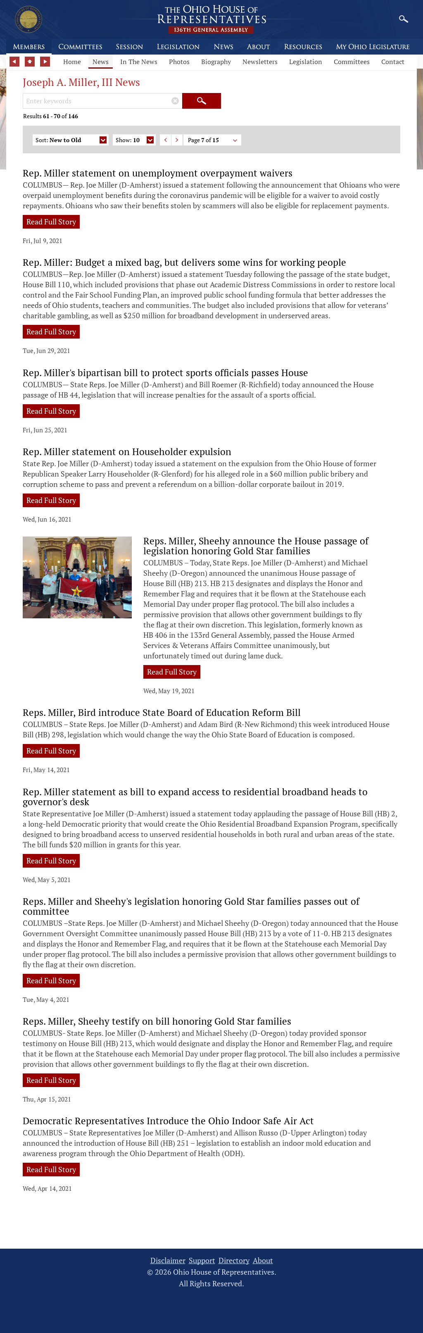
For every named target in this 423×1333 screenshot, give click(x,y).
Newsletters (260, 61)
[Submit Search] (201, 101)
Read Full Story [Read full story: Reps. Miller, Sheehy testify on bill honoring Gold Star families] (51, 1080)
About (263, 1260)
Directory (234, 1260)
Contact (392, 61)
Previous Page (165, 139)
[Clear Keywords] (175, 101)
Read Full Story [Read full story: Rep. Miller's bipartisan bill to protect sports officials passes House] (51, 411)
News (101, 61)
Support (202, 1260)
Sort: (71, 140)
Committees (352, 61)
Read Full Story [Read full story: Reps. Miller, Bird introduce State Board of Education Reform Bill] (51, 751)
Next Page (177, 139)
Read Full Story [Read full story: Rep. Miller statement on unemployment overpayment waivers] (51, 222)
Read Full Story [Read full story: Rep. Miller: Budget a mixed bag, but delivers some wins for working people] (51, 331)
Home (72, 61)
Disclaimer (167, 1260)
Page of (213, 140)
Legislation (305, 61)
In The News (138, 61)
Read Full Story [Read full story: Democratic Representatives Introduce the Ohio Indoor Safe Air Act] (51, 1169)
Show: (135, 140)
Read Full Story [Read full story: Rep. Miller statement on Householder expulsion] (51, 500)
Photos (179, 61)
